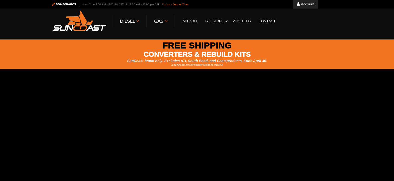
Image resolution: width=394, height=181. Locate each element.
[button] (215, 21)
